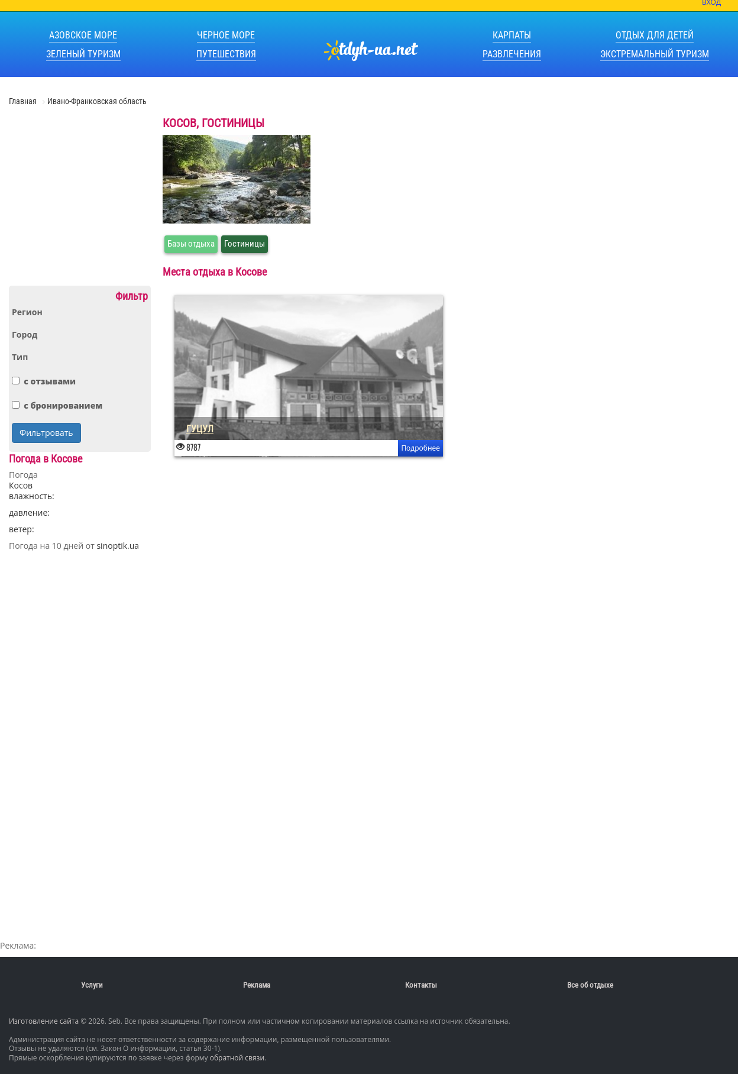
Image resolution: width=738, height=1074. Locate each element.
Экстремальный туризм (654, 54)
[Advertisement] (80, 200)
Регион (27, 312)
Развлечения (512, 54)
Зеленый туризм (83, 54)
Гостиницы (244, 243)
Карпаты (512, 35)
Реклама (256, 985)
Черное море (226, 35)
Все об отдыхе (590, 985)
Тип (20, 357)
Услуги (92, 985)
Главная (23, 101)
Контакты (421, 985)
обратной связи (237, 1058)
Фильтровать (46, 432)
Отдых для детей (655, 35)
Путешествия (226, 54)
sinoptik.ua (117, 545)
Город (24, 334)
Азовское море (83, 35)
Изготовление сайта (44, 1021)
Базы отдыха (191, 243)
